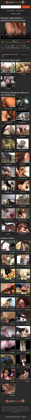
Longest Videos (15, 13)
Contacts (23, 417)
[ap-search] (11, 6)
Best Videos (11, 10)
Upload (26, 7)
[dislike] (28, 41)
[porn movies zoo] (15, 2)
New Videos (20, 10)
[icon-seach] (19, 6)
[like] (2, 41)
